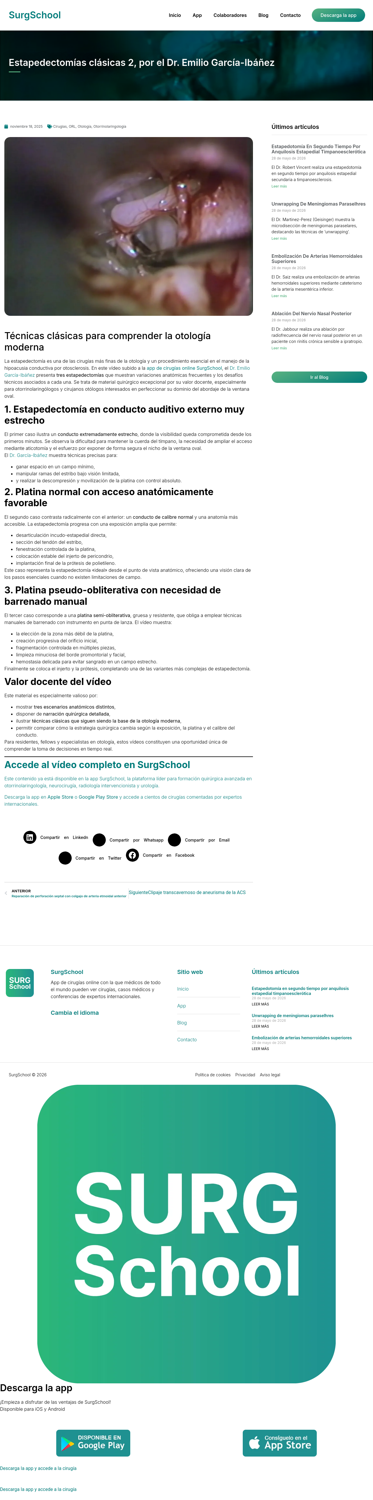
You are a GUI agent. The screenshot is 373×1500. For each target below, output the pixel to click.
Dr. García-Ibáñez (28, 455)
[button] (58, 837)
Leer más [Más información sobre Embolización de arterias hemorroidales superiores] (279, 296)
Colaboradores (230, 15)
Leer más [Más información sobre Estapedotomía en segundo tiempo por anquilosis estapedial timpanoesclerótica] (279, 186)
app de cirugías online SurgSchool (184, 368)
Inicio (175, 15)
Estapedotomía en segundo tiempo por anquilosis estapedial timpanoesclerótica (319, 149)
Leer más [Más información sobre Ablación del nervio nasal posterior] (279, 348)
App (197, 15)
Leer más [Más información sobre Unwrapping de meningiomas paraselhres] (279, 238)
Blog (263, 15)
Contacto (290, 15)
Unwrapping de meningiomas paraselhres (319, 204)
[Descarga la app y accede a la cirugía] (39, 1468)
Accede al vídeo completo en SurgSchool (97, 764)
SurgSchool (35, 15)
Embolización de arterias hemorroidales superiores (317, 258)
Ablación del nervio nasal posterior (312, 313)
